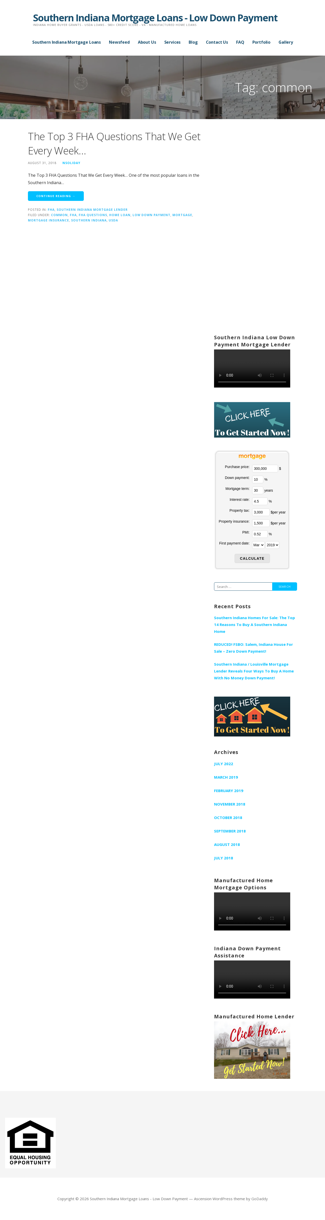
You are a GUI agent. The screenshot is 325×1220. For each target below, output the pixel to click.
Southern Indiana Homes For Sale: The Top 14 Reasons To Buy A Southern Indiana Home (254, 624)
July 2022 (223, 763)
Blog (193, 42)
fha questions (93, 215)
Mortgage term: (237, 489)
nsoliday (71, 163)
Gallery (286, 42)
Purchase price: (237, 467)
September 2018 (230, 830)
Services (172, 42)
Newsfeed (119, 42)
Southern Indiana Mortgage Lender (92, 209)
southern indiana (89, 220)
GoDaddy (259, 1198)
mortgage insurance (48, 220)
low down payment (151, 215)
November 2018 (229, 804)
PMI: (246, 532)
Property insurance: (234, 521)
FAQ (240, 42)
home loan (120, 215)
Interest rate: (240, 499)
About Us (147, 42)
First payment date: (234, 543)
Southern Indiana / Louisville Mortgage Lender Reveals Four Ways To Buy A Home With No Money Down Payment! (254, 671)
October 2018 (228, 817)
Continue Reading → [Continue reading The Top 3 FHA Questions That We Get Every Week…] (55, 196)
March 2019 (226, 777)
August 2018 (227, 844)
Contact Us (217, 42)
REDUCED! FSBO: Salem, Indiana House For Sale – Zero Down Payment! (253, 648)
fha (51, 209)
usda (113, 220)
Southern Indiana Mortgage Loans (66, 42)
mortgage (182, 215)
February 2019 (228, 790)
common (59, 215)
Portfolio (261, 42)
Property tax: (240, 510)
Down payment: (237, 478)
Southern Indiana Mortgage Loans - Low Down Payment (155, 17)
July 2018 (223, 857)
